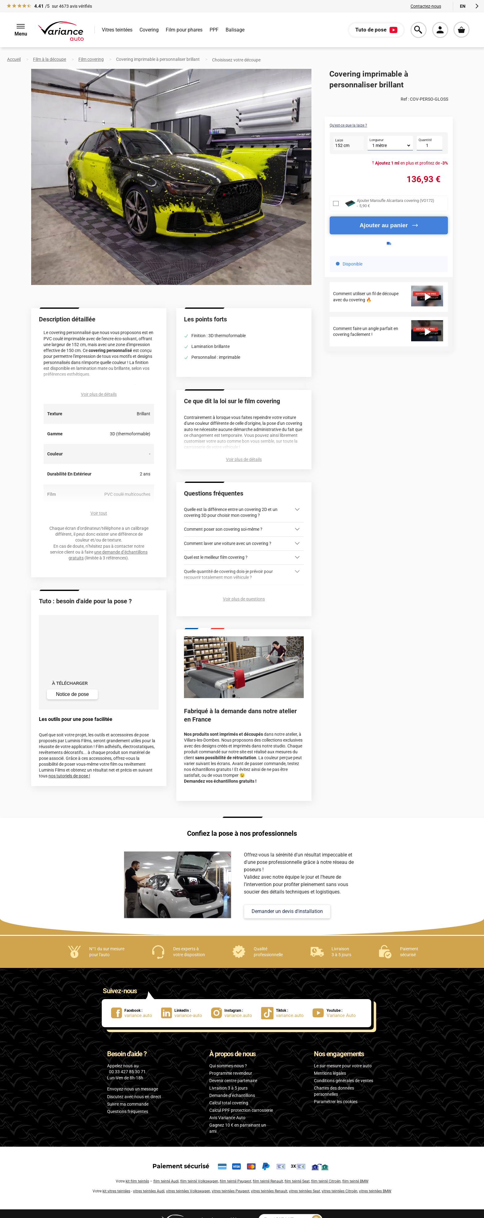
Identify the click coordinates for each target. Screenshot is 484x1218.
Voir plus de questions (244, 586)
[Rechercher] (316, 1207)
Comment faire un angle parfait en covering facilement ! (365, 331)
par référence (221, 1207)
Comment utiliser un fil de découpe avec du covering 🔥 (365, 296)
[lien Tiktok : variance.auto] (284, 1001)
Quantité (425, 140)
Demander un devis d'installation (287, 899)
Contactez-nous (426, 6)
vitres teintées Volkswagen (188, 1179)
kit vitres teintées (116, 1179)
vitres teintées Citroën (339, 1179)
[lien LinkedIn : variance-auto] (186, 1001)
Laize (339, 140)
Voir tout (98, 513)
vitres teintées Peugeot (230, 1179)
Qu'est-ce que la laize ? (348, 125)
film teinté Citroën (326, 1169)
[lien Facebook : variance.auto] (136, 1001)
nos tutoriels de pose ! (69, 775)
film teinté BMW (355, 1169)
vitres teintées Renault (269, 1179)
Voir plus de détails (99, 394)
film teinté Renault (268, 1169)
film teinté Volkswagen (199, 1169)
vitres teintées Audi (149, 1179)
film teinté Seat (297, 1169)
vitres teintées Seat (304, 1179)
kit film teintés (137, 1169)
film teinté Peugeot (235, 1169)
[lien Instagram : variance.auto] (236, 1001)
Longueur (376, 140)
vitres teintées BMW (375, 1179)
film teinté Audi (166, 1169)
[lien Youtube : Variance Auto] (336, 1001)
